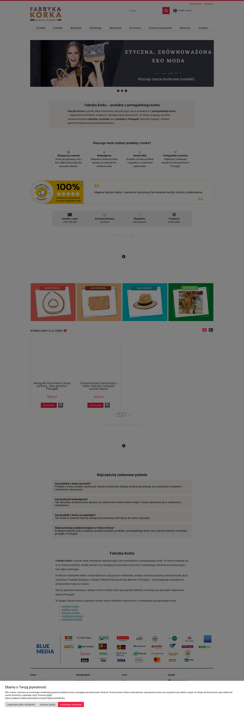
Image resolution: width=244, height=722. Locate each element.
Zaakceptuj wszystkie (71, 704)
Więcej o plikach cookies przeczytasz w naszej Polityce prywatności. (35, 698)
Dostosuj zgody (47, 704)
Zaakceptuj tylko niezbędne (21, 704)
